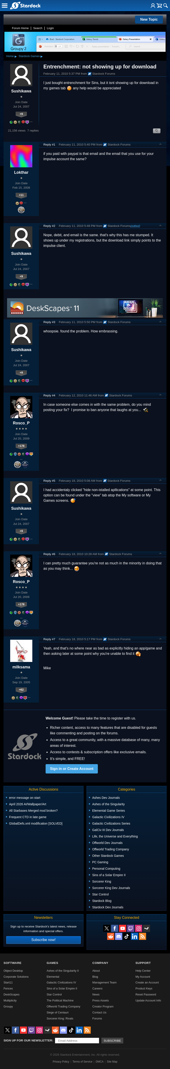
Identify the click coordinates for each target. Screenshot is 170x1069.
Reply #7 (49, 639)
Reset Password (145, 994)
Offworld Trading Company (63, 1006)
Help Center (143, 970)
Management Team (104, 982)
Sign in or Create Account (71, 769)
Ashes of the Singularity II (63, 970)
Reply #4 (49, 395)
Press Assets (100, 1000)
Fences (8, 988)
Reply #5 (49, 480)
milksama (21, 667)
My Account (142, 976)
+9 (21, 114)
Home (10, 56)
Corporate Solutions (16, 976)
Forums (97, 1018)
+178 (21, 446)
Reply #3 (49, 322)
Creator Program (102, 1006)
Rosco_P (21, 423)
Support (143, 963)
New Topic (149, 19)
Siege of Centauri (58, 1012)
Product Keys (143, 988)
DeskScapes (11, 994)
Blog (95, 976)
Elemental (53, 976)
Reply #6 (49, 554)
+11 (21, 195)
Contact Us (99, 1012)
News (95, 994)
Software (12, 963)
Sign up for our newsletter (28, 1040)
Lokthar (21, 172)
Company (100, 963)
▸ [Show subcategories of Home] (16, 56)
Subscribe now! (43, 940)
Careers (97, 988)
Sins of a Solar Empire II (62, 988)
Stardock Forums (101, 74)
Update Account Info (148, 1000)
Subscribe (112, 1040)
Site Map (112, 1061)
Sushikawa (21, 91)
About (96, 970)
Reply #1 (49, 144)
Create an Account (147, 982)
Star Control (54, 994)
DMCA (99, 1061)
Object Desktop (13, 970)
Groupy (8, 1006)
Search (37, 28)
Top (160, 144)
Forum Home (20, 28)
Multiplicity (10, 1000)
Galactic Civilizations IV (61, 982)
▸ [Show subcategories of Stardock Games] (42, 56)
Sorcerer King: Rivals (60, 1018)
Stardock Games (29, 56)
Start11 (8, 982)
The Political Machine (60, 1000)
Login (50, 28)
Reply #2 (49, 226)
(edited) (135, 226)
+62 (21, 689)
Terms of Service (82, 1061)
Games (52, 963)
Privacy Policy (61, 1061)
